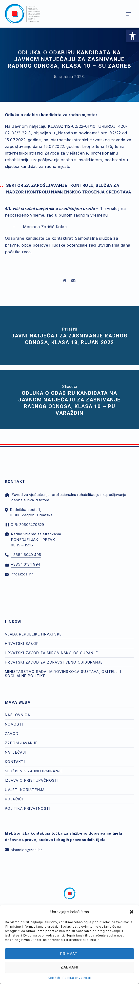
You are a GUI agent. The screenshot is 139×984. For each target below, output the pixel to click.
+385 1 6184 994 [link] (25, 564)
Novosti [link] (14, 724)
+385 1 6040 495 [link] (26, 554)
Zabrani (69, 967)
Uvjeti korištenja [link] (25, 790)
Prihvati (69, 954)
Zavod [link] (12, 733)
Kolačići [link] (54, 978)
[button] (131, 911)
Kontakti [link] (15, 762)
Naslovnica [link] (17, 715)
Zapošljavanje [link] (21, 743)
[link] (132, 36)
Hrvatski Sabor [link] (22, 643)
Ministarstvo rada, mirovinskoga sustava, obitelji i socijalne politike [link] (63, 673)
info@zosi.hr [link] (22, 574)
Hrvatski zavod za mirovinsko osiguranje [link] (51, 653)
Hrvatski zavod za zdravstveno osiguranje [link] (54, 662)
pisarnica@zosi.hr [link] (26, 849)
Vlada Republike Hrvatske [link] (33, 634)
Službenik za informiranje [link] (34, 771)
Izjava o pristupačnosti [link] (32, 780)
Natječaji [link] (15, 752)
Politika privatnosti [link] (76, 978)
